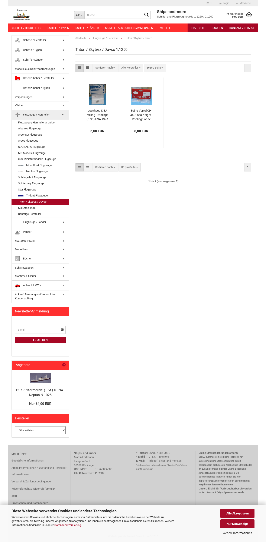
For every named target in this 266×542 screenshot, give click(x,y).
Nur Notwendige (238, 524)
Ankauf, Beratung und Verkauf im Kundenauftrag (35, 296)
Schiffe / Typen (58, 27)
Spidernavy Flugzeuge (31, 183)
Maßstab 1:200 (27, 207)
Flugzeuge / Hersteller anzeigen (37, 122)
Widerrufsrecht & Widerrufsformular (33, 488)
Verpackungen (23, 97)
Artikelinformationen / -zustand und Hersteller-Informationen (39, 471)
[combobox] (105, 68)
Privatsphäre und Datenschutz (30, 503)
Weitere (165, 27)
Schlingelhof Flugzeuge (32, 177)
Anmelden (40, 340)
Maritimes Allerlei (25, 276)
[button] (209, 3)
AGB (14, 496)
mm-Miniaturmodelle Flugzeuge (37, 159)
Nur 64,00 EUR (40, 404)
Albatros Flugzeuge (29, 128)
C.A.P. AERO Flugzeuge (31, 146)
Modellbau (21, 249)
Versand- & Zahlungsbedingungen (32, 481)
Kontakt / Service (241, 27)
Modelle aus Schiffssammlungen (129, 27)
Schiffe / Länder (87, 27)
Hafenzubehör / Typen (32, 88)
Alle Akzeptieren (237, 513)
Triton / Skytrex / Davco (32, 201)
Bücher (23, 258)
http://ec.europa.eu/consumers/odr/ (216, 481)
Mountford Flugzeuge (35, 165)
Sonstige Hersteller (29, 213)
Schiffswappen (24, 267)
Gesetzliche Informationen (27, 460)
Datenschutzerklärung (67, 525)
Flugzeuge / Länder (30, 222)
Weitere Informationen (237, 533)
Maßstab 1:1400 (25, 241)
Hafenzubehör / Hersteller (34, 78)
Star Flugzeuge (27, 189)
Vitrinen (19, 105)
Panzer (23, 232)
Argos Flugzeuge (28, 140)
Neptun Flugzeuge (33, 171)
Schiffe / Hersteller (26, 27)
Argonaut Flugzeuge (30, 134)
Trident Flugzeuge (33, 195)
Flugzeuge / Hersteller (32, 114)
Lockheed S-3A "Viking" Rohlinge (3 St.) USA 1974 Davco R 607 (97, 115)
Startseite (198, 27)
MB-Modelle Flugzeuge (32, 153)
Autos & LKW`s (28, 285)
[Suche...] (79, 15)
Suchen (218, 27)
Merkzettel (243, 3)
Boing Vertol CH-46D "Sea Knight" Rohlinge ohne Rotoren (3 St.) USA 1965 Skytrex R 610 (141, 115)
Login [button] (224, 3)
